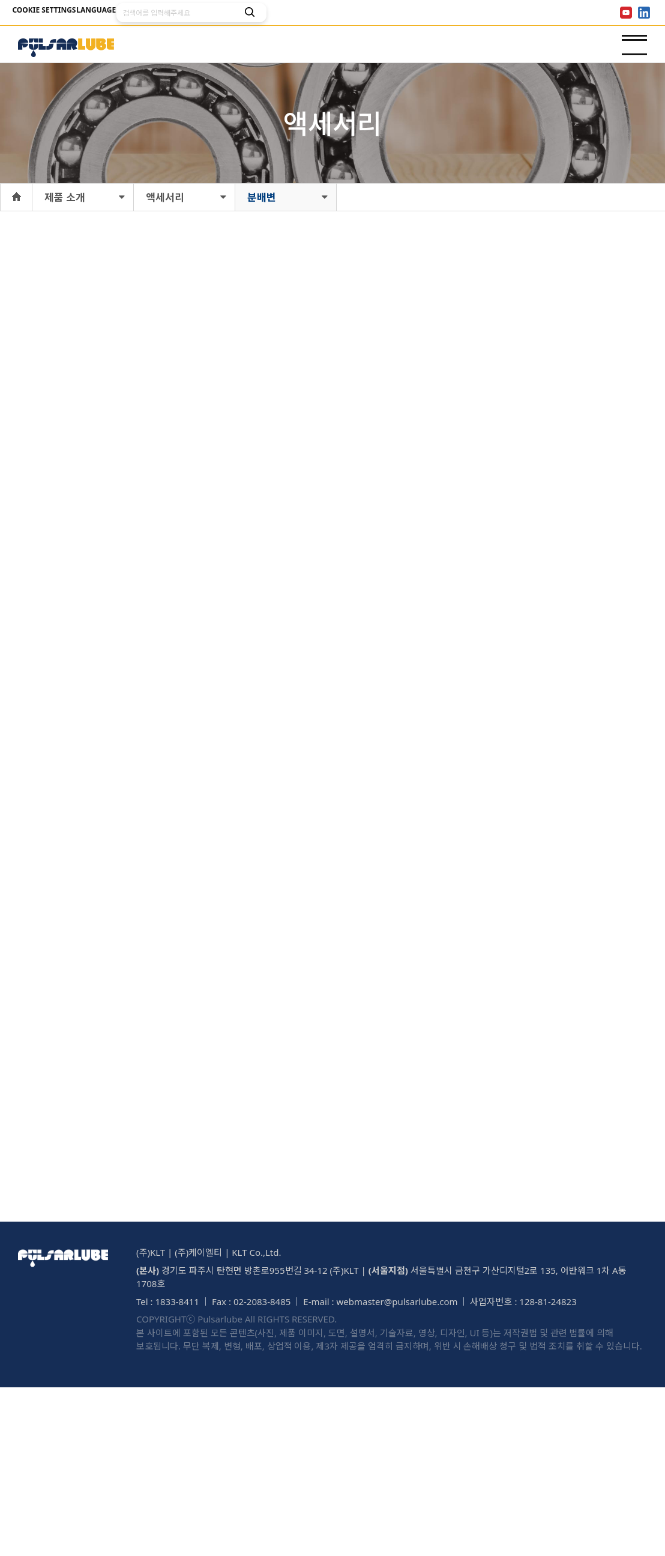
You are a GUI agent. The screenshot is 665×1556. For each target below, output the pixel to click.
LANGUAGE (119, 13)
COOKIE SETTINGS (51, 13)
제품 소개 (64, 198)
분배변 (261, 198)
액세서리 (165, 198)
